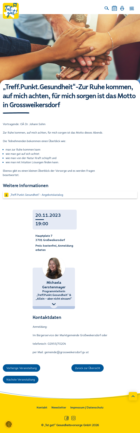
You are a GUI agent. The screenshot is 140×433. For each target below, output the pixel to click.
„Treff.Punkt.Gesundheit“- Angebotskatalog (33, 195)
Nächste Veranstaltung (20, 380)
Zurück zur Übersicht (87, 368)
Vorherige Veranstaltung (21, 368)
